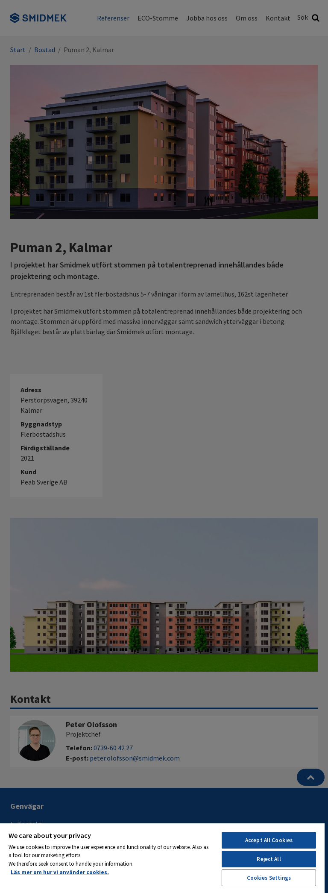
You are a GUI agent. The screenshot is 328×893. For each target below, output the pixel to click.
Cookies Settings (269, 877)
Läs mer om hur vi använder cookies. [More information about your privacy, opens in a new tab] (60, 872)
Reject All (269, 859)
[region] (162, 857)
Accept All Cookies (269, 840)
